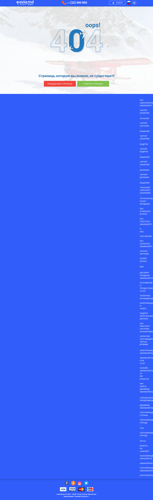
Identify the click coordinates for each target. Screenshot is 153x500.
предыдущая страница (59, 83)
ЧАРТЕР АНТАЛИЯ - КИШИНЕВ (144, 127)
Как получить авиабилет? (146, 221)
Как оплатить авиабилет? (146, 244)
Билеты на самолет (144, 448)
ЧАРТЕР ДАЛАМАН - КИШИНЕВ (144, 178)
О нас (142, 230)
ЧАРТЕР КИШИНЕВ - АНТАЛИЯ (144, 114)
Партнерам (146, 236)
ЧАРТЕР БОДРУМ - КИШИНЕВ (144, 153)
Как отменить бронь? (145, 211)
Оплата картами (144, 252)
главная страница (93, 83)
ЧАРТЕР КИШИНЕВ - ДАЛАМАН (144, 165)
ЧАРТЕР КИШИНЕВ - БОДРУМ (144, 140)
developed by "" (76, 496)
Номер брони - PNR (143, 262)
